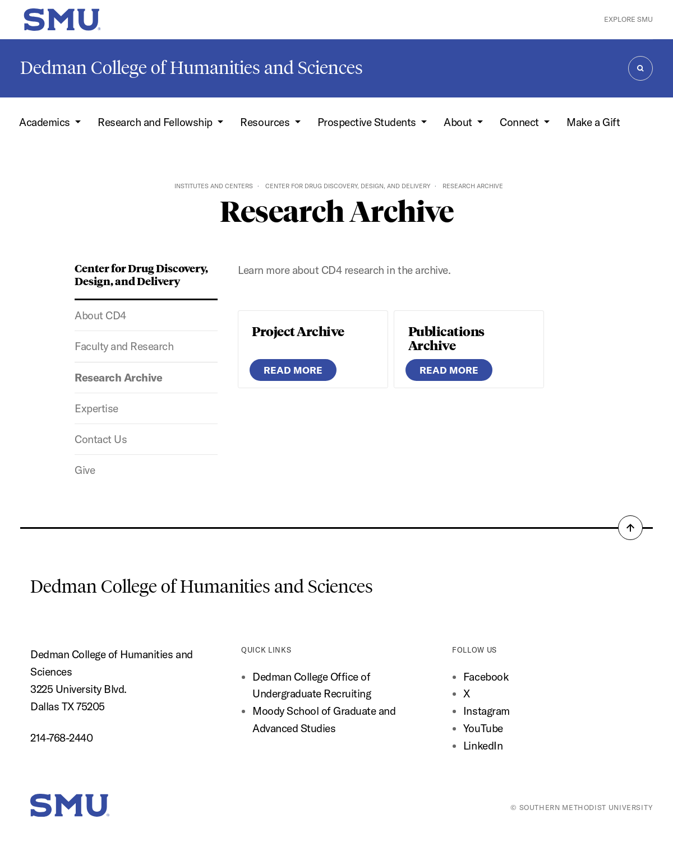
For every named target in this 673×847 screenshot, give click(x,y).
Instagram (486, 711)
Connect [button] (520, 122)
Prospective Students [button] (368, 122)
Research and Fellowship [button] (156, 122)
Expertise (96, 408)
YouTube (483, 728)
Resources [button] (266, 122)
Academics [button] (45, 122)
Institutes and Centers (213, 186)
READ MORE (293, 370)
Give (85, 470)
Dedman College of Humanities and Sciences (191, 68)
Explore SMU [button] (628, 19)
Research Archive (118, 377)
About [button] (459, 122)
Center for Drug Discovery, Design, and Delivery (347, 186)
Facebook (485, 676)
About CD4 (100, 315)
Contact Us (101, 439)
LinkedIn (483, 745)
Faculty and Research (124, 346)
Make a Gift (593, 122)
